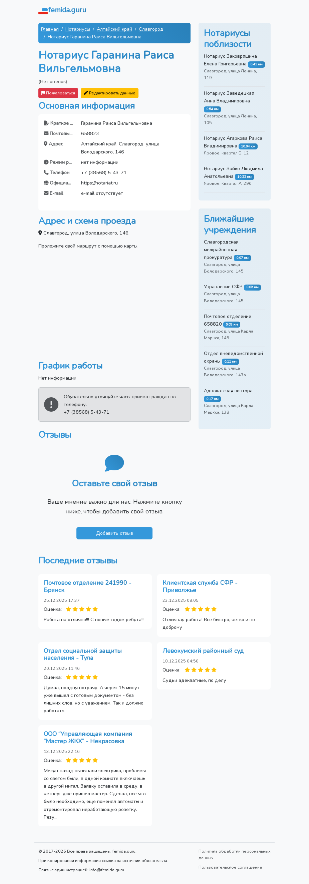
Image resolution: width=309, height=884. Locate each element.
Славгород (151, 29)
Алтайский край (114, 29)
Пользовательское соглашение (230, 867)
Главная (50, 29)
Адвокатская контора (228, 390)
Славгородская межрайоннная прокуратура (221, 250)
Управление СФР (223, 286)
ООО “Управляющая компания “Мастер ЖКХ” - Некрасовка (88, 737)
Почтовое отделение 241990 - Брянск (87, 586)
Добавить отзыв (114, 533)
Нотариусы (77, 29)
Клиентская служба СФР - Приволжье (200, 586)
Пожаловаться (58, 93)
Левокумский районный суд (203, 651)
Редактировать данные (109, 93)
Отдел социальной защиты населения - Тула (83, 654)
